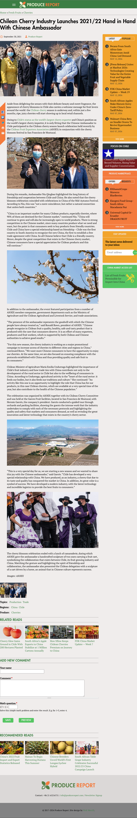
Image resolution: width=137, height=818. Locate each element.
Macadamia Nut (118, 207)
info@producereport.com (71, 795)
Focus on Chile (120, 146)
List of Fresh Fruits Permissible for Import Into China (115, 279)
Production (15, 602)
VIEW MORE (120, 139)
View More (120, 227)
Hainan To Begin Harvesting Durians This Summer (35, 760)
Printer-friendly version (3, 127)
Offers (112, 182)
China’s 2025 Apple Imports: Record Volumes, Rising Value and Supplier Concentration (119, 162)
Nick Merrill (88, 810)
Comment (6, 678)
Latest (112, 39)
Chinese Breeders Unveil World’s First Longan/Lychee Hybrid (60, 761)
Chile (21, 607)
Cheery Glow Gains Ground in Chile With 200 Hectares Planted (11, 644)
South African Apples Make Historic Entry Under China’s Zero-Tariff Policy (121, 105)
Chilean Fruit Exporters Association (30, 129)
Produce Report (35, 36)
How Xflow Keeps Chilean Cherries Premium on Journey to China (61, 646)
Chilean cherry (38, 110)
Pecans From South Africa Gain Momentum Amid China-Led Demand (120, 51)
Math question (8, 703)
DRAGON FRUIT (118, 219)
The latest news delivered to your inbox (118, 243)
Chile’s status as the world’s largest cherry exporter (44, 119)
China (14, 607)
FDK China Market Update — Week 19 (120, 90)
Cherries (15, 612)
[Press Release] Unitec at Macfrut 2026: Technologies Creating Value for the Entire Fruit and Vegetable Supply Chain (122, 72)
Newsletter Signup (93, 795)
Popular (126, 39)
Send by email (3, 133)
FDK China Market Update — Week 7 (85, 643)
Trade (26, 602)
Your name (6, 668)
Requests (126, 182)
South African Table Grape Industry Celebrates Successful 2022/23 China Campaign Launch (86, 763)
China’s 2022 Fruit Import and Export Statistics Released (10, 760)
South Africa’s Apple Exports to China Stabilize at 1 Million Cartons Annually (36, 646)
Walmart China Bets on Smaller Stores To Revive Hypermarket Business (121, 123)
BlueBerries (116, 195)
